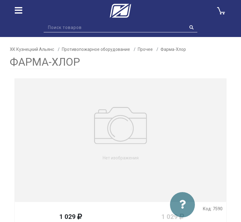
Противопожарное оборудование (96, 49)
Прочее (145, 49)
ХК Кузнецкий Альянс (32, 49)
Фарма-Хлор (173, 49)
